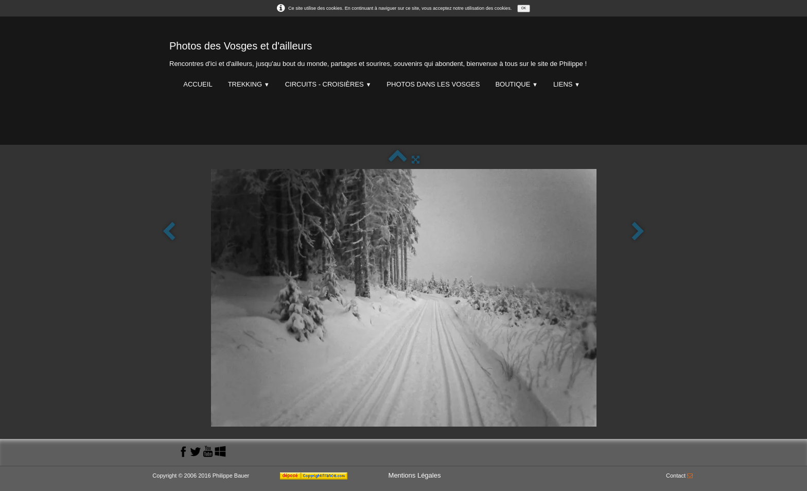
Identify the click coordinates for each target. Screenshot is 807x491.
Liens (566, 84)
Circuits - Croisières (328, 84)
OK (523, 8)
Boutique (516, 84)
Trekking (249, 84)
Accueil (197, 84)
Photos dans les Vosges (433, 84)
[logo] (378, 51)
